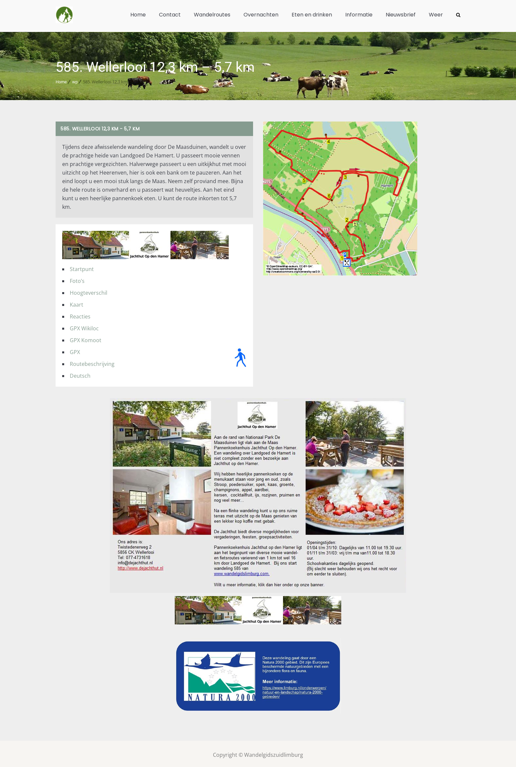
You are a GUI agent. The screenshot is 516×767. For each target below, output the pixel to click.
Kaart (76, 302)
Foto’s (77, 278)
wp (75, 79)
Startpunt (82, 266)
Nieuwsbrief (401, 14)
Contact (170, 14)
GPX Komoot (85, 338)
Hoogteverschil (88, 290)
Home (138, 14)
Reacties (80, 314)
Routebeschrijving (92, 361)
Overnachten (261, 14)
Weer (436, 14)
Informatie (359, 14)
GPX (75, 349)
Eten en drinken (312, 14)
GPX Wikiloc (84, 326)
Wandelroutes (212, 14)
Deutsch (80, 373)
